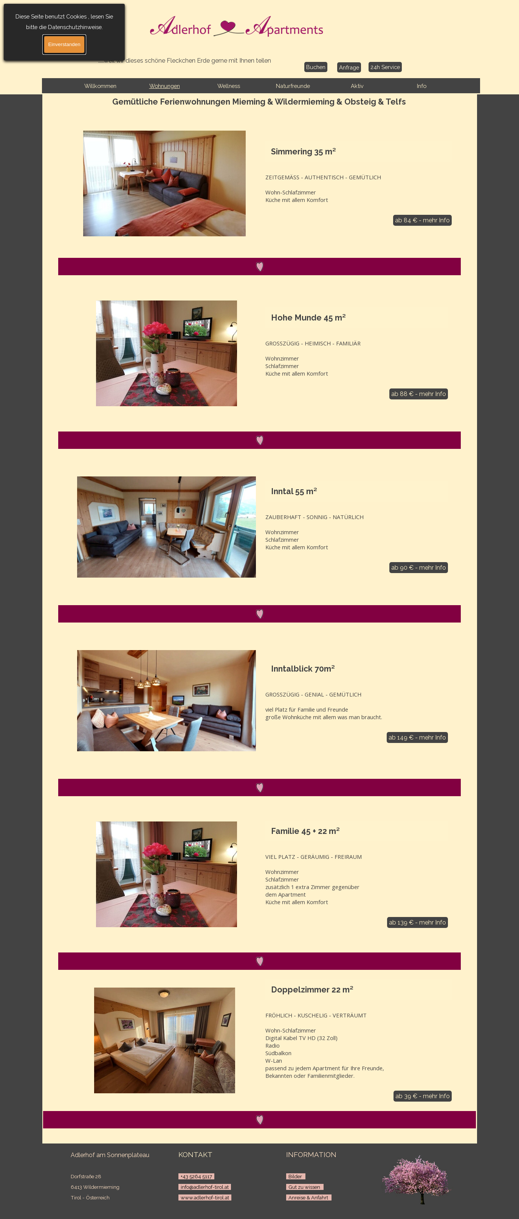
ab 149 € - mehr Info (417, 737)
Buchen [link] (315, 67)
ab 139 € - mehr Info (417, 922)
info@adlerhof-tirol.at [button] (204, 1187)
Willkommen (100, 86)
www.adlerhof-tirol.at (204, 1197)
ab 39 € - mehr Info (422, 1096)
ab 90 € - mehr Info (418, 567)
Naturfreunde (293, 86)
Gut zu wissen (305, 1187)
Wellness (228, 86)
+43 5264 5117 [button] (196, 1176)
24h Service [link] (385, 67)
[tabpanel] (115, 1181)
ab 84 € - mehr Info (422, 220)
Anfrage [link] (349, 67)
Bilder (295, 1176)
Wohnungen (164, 86)
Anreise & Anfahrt (309, 1197)
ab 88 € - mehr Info (418, 394)
